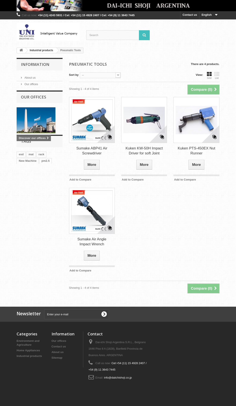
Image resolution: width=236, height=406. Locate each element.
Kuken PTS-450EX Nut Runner (196, 150)
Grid (209, 75)
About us (30, 76)
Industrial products (29, 356)
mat (30, 168)
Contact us (190, 14)
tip (50, 181)
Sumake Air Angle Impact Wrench (91, 241)
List (216, 75)
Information (35, 64)
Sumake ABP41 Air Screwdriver (91, 150)
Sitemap (57, 357)
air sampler (26, 181)
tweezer (24, 188)
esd (21, 168)
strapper (39, 188)
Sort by (74, 74)
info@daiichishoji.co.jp (118, 377)
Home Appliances (28, 350)
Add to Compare (80, 179)
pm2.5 (45, 175)
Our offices (31, 82)
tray (41, 181)
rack (41, 168)
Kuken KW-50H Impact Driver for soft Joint (144, 150)
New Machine (27, 175)
